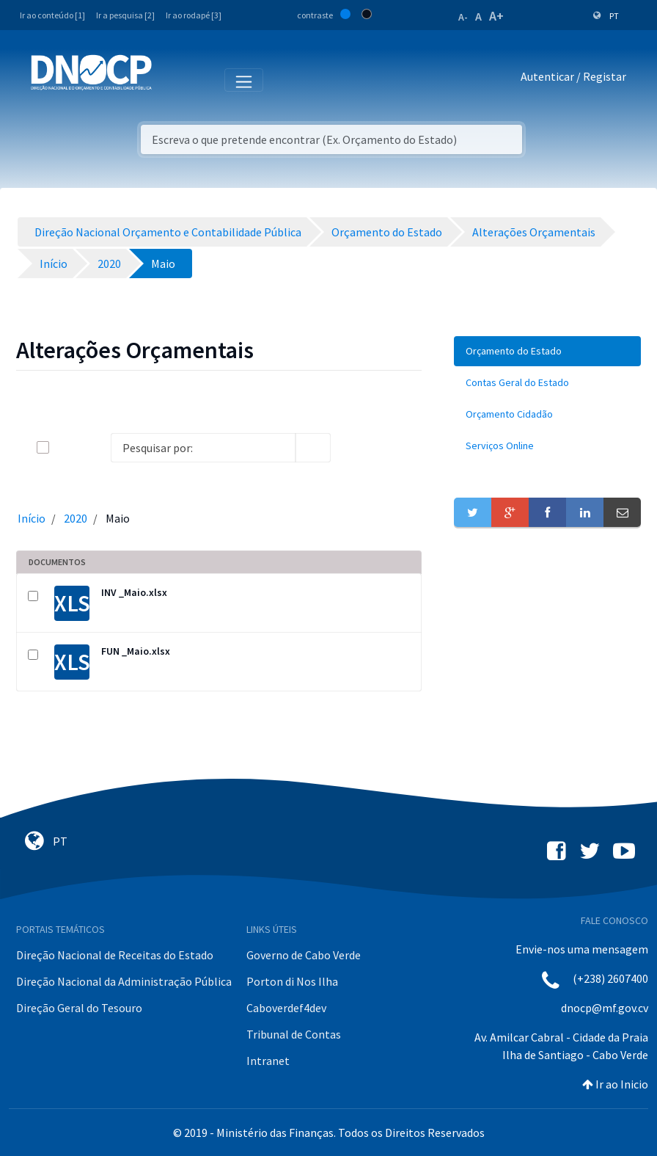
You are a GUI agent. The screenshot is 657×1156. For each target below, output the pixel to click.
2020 (75, 518)
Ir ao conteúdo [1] (52, 15)
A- (463, 16)
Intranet (268, 1060)
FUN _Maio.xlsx (135, 651)
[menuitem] (547, 351)
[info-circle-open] (354, 447)
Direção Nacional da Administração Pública (124, 981)
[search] (313, 448)
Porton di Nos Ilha (292, 981)
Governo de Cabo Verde (303, 955)
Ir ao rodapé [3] (193, 15)
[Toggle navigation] (171, 79)
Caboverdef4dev (286, 1007)
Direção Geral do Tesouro (79, 1007)
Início (31, 518)
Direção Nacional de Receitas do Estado (114, 955)
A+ (496, 15)
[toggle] (67, 447)
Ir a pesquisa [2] (125, 15)
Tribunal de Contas (293, 1034)
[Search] (203, 447)
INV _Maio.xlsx (134, 592)
